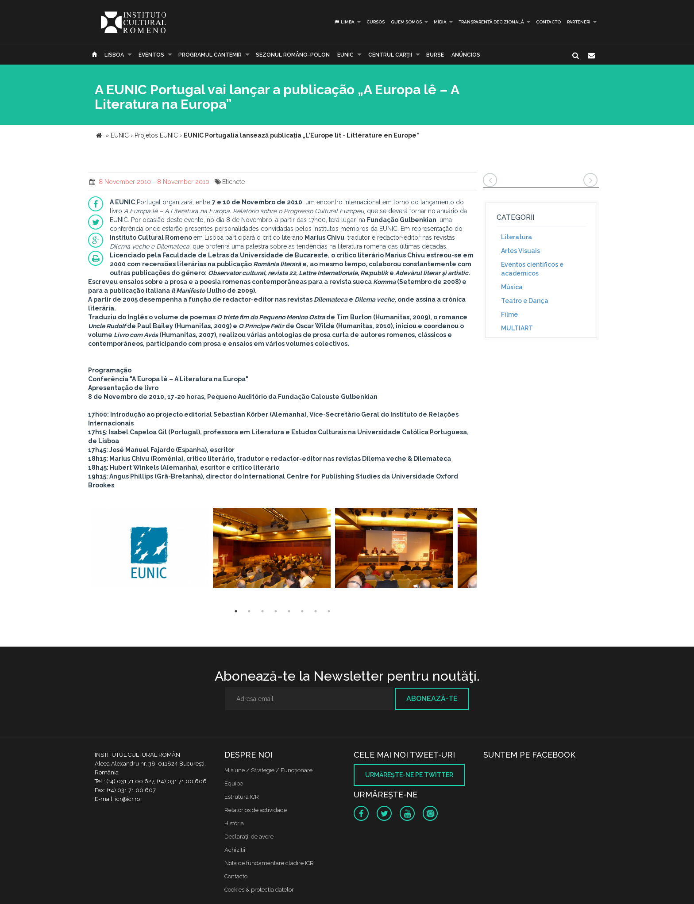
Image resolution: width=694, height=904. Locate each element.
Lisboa (114, 55)
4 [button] (275, 611)
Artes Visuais (520, 250)
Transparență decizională (491, 21)
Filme (509, 314)
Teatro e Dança (524, 300)
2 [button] (249, 611)
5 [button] (289, 611)
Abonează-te (432, 698)
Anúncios (465, 55)
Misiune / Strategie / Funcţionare (268, 770)
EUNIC (345, 55)
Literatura (516, 237)
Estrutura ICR (241, 796)
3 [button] (262, 611)
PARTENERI (578, 21)
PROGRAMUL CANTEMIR (210, 55)
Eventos (151, 55)
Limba (344, 21)
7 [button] (315, 611)
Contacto (548, 21)
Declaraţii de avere (249, 836)
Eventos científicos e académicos (532, 269)
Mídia (440, 21)
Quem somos (406, 21)
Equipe (233, 783)
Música (512, 287)
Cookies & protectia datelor (259, 889)
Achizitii (234, 850)
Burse (435, 55)
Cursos (375, 21)
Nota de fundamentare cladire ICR (269, 863)
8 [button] (328, 611)
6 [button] (302, 611)
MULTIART (517, 328)
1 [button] (235, 611)
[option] (149, 549)
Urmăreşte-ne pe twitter (409, 774)
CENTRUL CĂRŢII (390, 55)
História (234, 823)
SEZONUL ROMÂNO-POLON (293, 55)
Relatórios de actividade (255, 810)
